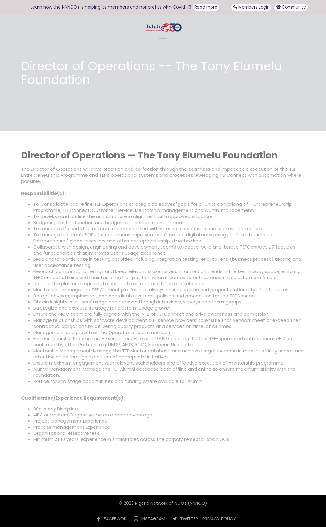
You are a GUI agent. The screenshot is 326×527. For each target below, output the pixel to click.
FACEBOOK (115, 519)
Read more (205, 7)
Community (291, 7)
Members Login (251, 7)
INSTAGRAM (153, 519)
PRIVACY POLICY (219, 519)
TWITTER (189, 519)
